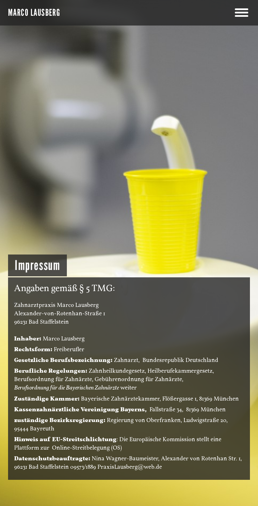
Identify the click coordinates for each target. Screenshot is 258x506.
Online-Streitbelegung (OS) (87, 448)
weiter (128, 387)
